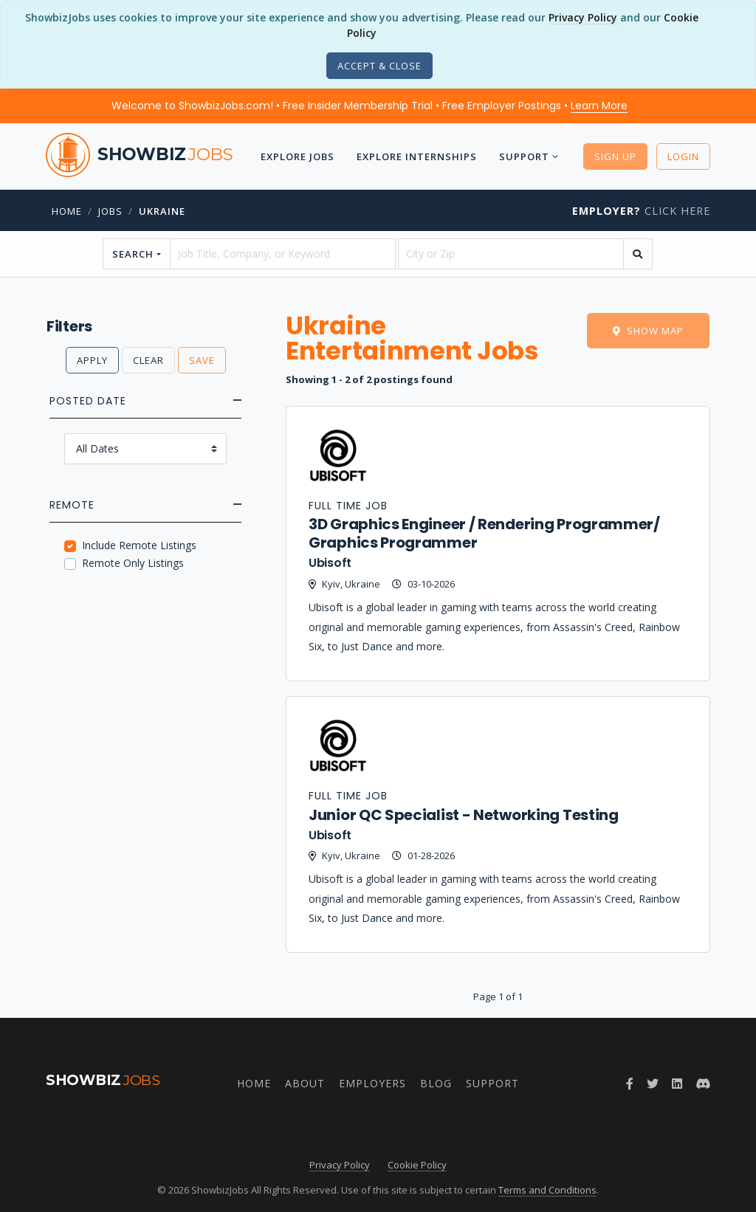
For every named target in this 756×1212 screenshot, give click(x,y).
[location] (511, 253)
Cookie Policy (417, 1164)
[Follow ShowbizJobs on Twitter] (653, 1083)
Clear (148, 360)
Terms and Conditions (547, 1189)
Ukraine (162, 211)
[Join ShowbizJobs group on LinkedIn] (677, 1083)
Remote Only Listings (133, 563)
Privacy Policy (583, 17)
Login (683, 156)
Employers (372, 1083)
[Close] (379, 65)
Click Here (641, 211)
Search (133, 254)
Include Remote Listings (139, 545)
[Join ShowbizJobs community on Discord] (702, 1083)
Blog (436, 1083)
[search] (638, 253)
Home (67, 211)
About (305, 1083)
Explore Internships (416, 156)
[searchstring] (283, 253)
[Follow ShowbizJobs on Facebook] (629, 1083)
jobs (110, 211)
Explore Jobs (297, 156)
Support (523, 156)
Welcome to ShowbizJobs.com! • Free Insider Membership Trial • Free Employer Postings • (369, 105)
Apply (92, 360)
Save (202, 360)
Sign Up (615, 156)
